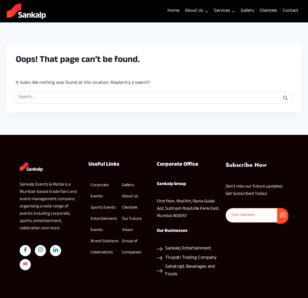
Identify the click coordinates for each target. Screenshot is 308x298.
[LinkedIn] (55, 250)
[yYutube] (25, 264)
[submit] (282, 216)
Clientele (268, 11)
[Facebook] (25, 250)
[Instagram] (40, 250)
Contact (290, 11)
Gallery (247, 11)
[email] (252, 215)
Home (173, 11)
